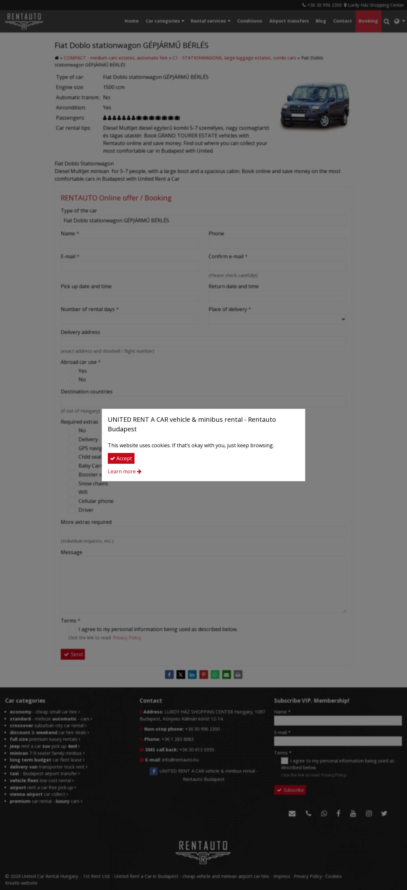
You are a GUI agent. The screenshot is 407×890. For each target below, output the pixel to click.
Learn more (122, 471)
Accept (121, 458)
